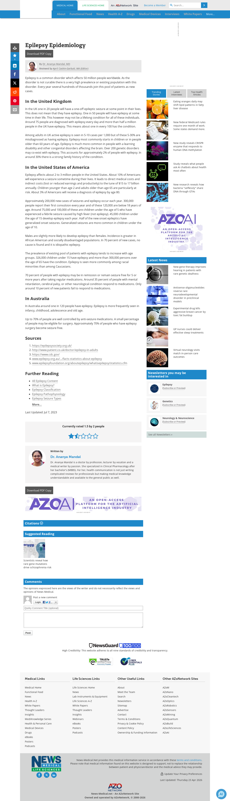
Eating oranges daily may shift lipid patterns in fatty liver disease (188, 105)
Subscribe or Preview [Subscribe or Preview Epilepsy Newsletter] (174, 448)
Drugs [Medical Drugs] (28, 732)
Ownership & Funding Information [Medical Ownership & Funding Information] (137, 732)
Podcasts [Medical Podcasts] (30, 745)
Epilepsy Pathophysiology (48, 394)
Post (28, 632)
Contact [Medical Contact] (122, 714)
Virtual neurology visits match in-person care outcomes (186, 414)
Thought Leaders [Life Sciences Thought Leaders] (82, 709)
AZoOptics (168, 700)
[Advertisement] (83, 504)
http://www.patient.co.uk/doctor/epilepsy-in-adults (65, 350)
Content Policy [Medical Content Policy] (126, 727)
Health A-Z (31, 700)
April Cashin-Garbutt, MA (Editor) (70, 68)
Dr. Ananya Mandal (65, 457)
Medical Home (65, 5)
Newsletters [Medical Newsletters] (124, 700)
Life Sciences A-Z (82, 700)
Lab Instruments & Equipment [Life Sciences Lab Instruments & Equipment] (90, 696)
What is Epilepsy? (43, 385)
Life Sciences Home (93, 5)
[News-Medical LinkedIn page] (54, 774)
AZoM (166, 687)
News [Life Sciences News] (76, 691)
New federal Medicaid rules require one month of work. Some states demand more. (189, 126)
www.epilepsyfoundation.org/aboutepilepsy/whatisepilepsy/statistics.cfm (79, 363)
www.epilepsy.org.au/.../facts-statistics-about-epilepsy (67, 359)
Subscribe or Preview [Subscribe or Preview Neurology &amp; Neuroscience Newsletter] (174, 482)
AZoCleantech (171, 696)
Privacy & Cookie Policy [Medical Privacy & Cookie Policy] (131, 723)
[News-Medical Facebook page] (39, 774)
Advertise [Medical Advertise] (123, 709)
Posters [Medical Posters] (29, 741)
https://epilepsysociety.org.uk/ (52, 346)
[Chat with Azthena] (221, 794)
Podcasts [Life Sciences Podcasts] (78, 732)
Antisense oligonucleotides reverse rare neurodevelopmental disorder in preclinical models (188, 355)
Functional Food (34, 691)
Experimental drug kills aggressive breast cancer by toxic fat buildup (189, 372)
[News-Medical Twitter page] (46, 774)
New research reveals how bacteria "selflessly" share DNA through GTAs (188, 188)
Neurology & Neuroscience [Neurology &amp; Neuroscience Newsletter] (178, 478)
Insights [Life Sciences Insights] (77, 714)
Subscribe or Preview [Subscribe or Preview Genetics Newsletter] (174, 465)
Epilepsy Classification (46, 389)
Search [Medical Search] (122, 696)
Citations (34, 523)
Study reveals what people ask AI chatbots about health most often (189, 167)
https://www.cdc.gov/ (46, 354)
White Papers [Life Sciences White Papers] (80, 705)
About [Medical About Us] (121, 687)
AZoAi (166, 732)
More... (195, 14)
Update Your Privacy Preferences (181, 773)
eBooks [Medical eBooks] (29, 736)
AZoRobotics (170, 705)
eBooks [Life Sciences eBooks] (77, 723)
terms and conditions (189, 759)
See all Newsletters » (160, 495)
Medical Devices (34, 727)
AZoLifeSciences (172, 727)
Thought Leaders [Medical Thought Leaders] (34, 709)
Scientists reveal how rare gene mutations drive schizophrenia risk (37, 563)
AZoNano (168, 691)
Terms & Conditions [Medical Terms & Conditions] (129, 718)
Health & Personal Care (38, 723)
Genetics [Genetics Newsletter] (167, 462)
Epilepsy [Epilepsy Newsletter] (167, 445)
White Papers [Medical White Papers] (32, 705)
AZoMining (169, 714)
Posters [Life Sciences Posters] (77, 727)
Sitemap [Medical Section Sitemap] (122, 705)
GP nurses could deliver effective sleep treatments (188, 391)
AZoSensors (169, 709)
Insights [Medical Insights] (29, 714)
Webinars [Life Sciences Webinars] (78, 718)
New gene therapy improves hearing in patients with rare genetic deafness (189, 331)
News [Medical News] (28, 696)
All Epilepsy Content (45, 381)
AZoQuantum (170, 718)
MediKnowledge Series (38, 718)
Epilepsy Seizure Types (46, 398)
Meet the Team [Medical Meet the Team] (126, 691)
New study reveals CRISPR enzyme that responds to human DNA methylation (188, 146)
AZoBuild (168, 723)
